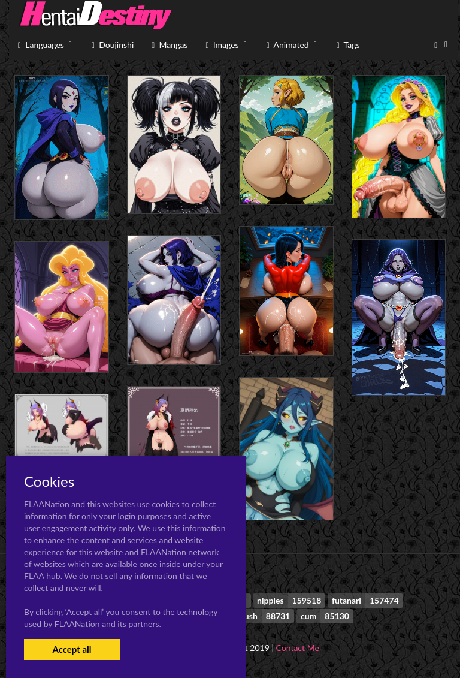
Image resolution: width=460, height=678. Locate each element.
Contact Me (297, 648)
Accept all (71, 649)
